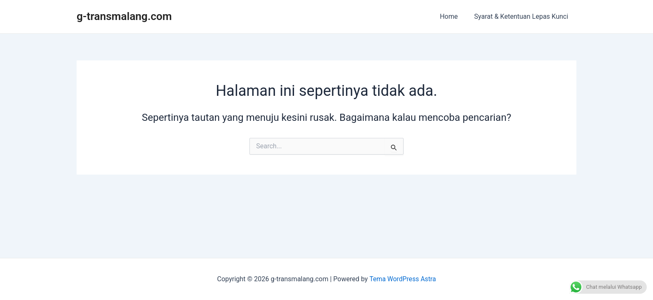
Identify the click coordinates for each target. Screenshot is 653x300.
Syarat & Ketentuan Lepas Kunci (523, 16)
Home (453, 16)
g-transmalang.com (124, 16)
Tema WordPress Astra (402, 279)
